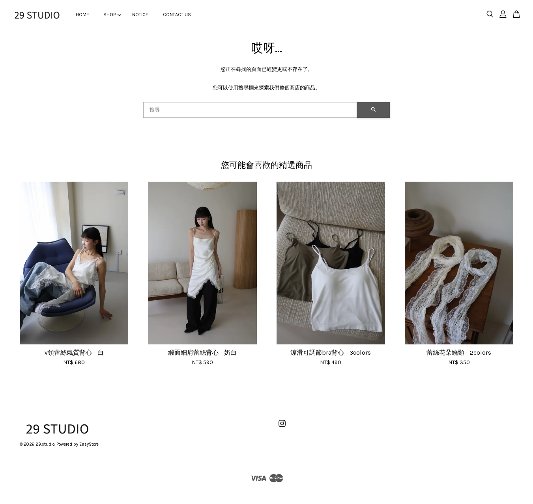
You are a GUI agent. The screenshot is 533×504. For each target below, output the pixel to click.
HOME (82, 14)
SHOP (112, 14)
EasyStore (89, 444)
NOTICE (140, 14)
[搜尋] (250, 110)
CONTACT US (177, 14)
